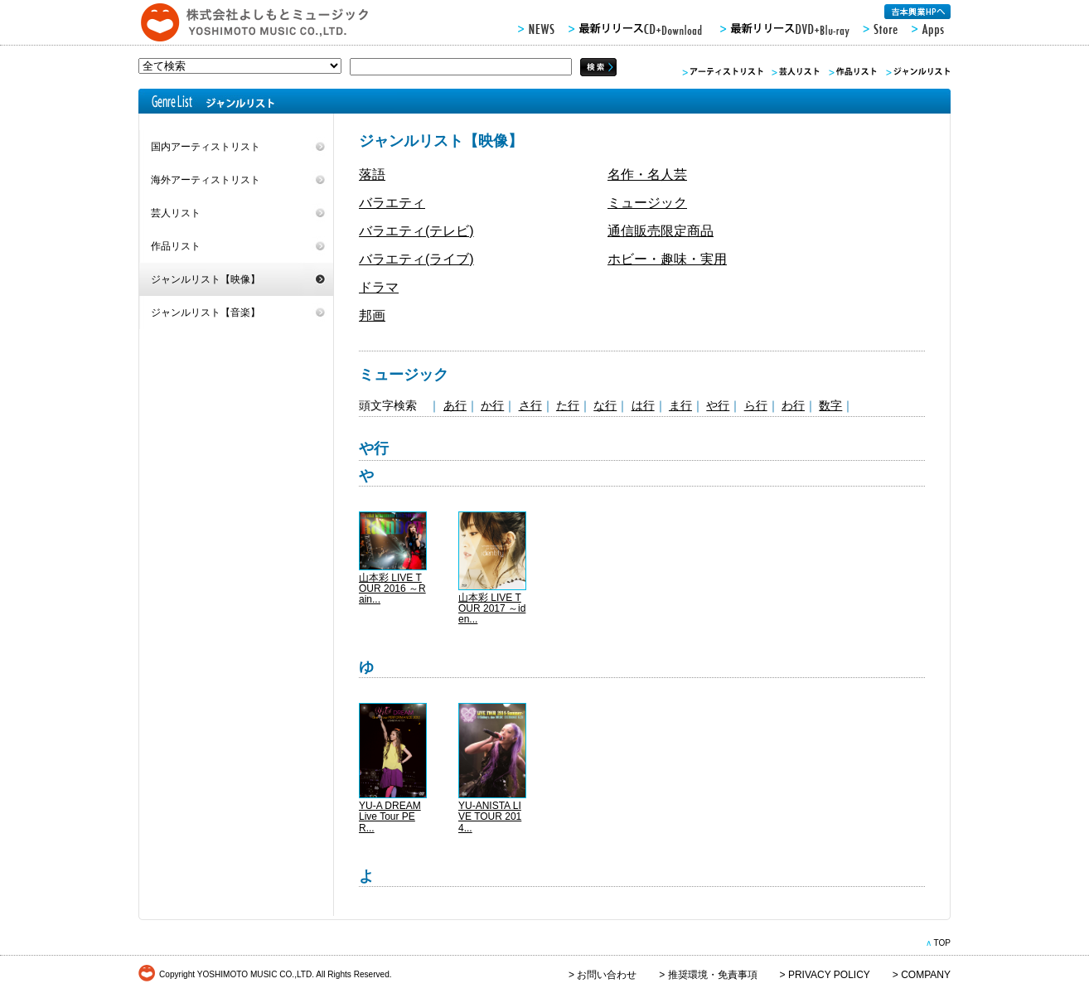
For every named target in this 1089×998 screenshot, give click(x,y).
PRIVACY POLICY (829, 975)
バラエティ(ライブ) (416, 259)
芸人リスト (176, 213)
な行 (605, 405)
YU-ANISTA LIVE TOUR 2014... (489, 816)
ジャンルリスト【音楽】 (205, 312)
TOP (942, 942)
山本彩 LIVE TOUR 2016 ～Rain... (392, 588)
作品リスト (176, 246)
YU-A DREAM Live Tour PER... (390, 816)
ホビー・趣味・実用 (667, 259)
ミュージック (647, 203)
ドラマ (379, 287)
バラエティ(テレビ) (416, 231)
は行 (643, 405)
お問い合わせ (606, 975)
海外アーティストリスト (205, 180)
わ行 (793, 405)
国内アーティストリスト (205, 147)
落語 (372, 174)
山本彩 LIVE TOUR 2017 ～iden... (491, 608)
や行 (717, 405)
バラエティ (392, 203)
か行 (492, 405)
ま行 (680, 405)
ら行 (755, 405)
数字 (830, 405)
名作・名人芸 (647, 174)
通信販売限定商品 (660, 231)
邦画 (372, 315)
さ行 (530, 405)
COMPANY (926, 975)
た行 (567, 405)
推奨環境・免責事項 (712, 975)
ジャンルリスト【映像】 (205, 279)
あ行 (455, 405)
